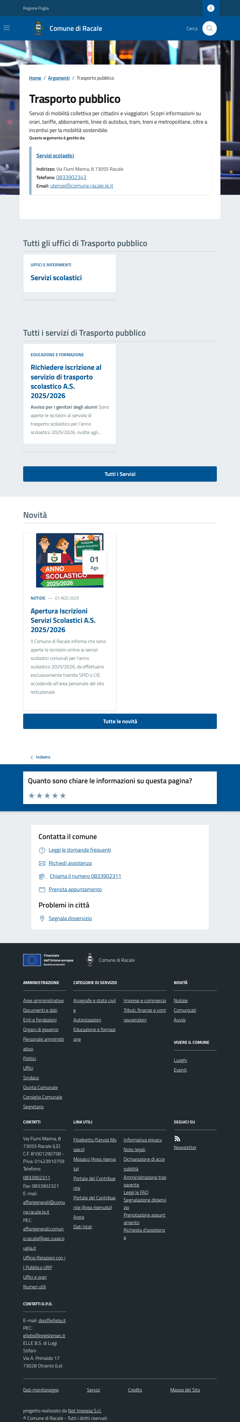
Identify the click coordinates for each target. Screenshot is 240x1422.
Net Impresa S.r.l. (85, 1410)
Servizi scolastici (55, 155)
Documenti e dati (40, 1010)
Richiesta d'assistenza (144, 1233)
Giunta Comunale (40, 1087)
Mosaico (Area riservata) (94, 1163)
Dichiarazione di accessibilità (144, 1163)
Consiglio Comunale (42, 1097)
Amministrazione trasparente (145, 1180)
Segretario (33, 1106)
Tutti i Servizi (120, 474)
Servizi (93, 1389)
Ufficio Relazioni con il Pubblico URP (44, 1262)
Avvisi (180, 1019)
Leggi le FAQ (136, 1192)
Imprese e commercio (145, 1000)
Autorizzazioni (87, 1019)
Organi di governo (40, 1029)
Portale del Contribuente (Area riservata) (94, 1202)
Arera (78, 1217)
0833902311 (36, 1177)
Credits (135, 1389)
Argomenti (59, 77)
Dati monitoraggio (41, 1389)
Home (35, 77)
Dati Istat (82, 1226)
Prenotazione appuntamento (144, 1218)
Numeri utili (34, 1286)
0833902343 (71, 177)
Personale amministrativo (43, 1043)
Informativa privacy (143, 1139)
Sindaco (31, 1077)
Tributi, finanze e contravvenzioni (145, 1014)
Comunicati (185, 1010)
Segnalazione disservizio (145, 1203)
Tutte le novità (120, 721)
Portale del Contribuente (94, 1183)
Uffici (28, 1068)
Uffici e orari (35, 1277)
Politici (29, 1058)
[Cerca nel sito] (207, 28)
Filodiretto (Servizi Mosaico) (94, 1144)
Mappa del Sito (185, 1389)
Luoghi (180, 1060)
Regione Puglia (36, 8)
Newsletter (185, 1147)
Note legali (134, 1149)
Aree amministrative (43, 1000)
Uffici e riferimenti (51, 264)
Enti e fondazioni (40, 1019)
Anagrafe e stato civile (94, 1005)
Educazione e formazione (57, 354)
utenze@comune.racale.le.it (81, 186)
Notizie (38, 598)
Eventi (180, 1069)
